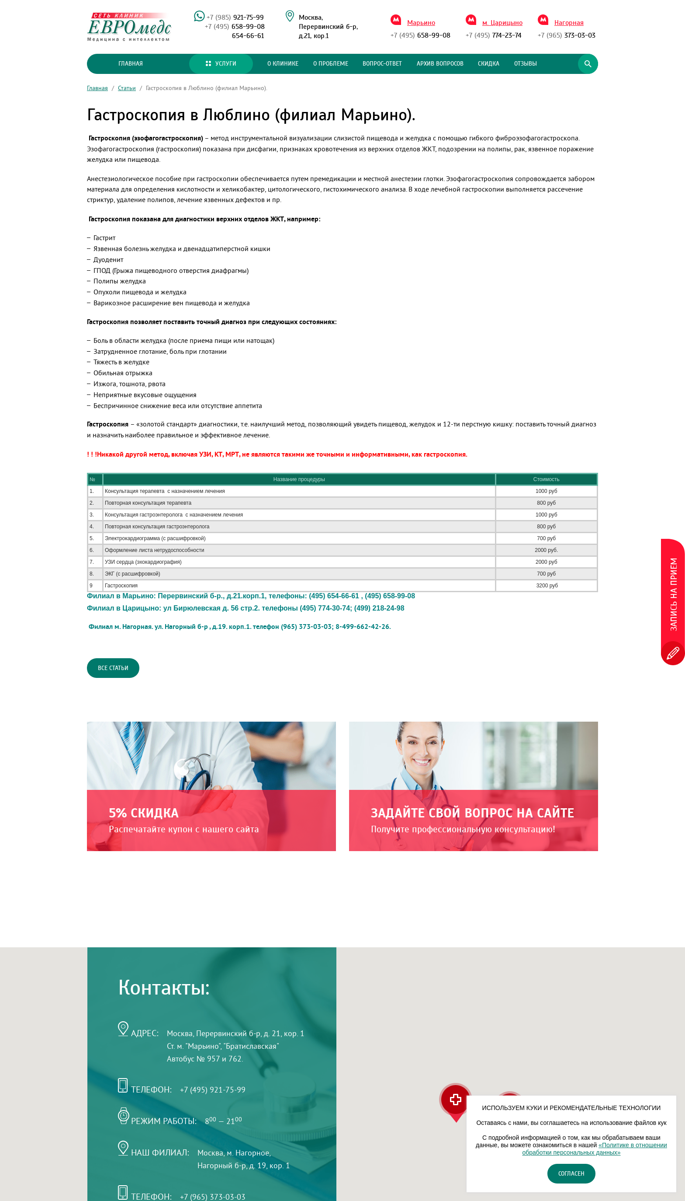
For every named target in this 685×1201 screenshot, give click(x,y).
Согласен (571, 1174)
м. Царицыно (502, 22)
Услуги (221, 64)
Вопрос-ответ (382, 64)
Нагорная (569, 22)
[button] (455, 1103)
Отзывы (525, 64)
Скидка (488, 64)
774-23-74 (494, 35)
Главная (130, 64)
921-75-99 (235, 17)
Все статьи (113, 668)
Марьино (421, 22)
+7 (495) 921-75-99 (213, 1090)
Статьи (127, 88)
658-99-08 (235, 26)
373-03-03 (566, 35)
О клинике (282, 64)
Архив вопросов (440, 64)
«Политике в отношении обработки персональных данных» (594, 1149)
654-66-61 (248, 35)
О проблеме (330, 64)
